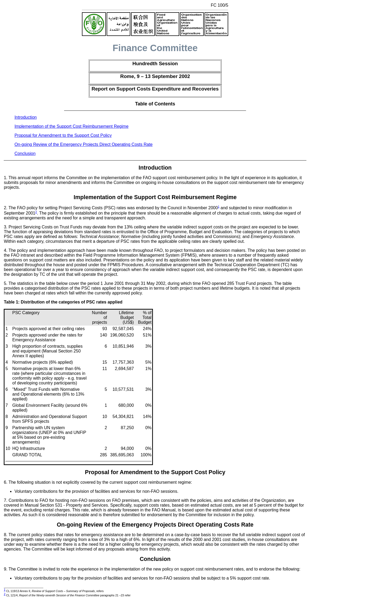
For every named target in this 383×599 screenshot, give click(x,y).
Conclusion (24, 153)
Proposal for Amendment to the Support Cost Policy (63, 135)
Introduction (25, 117)
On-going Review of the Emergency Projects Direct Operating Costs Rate (83, 144)
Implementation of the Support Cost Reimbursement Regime (71, 126)
